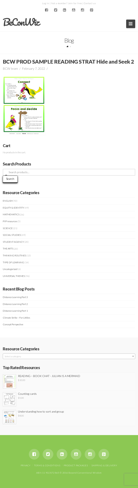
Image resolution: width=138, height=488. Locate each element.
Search (10, 178)
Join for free (75, 3)
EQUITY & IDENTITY (13, 207)
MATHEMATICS (11, 214)
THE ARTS (8, 248)
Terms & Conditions (47, 465)
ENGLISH (8, 200)
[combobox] (69, 356)
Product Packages (76, 465)
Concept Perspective (13, 324)
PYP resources (10, 221)
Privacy (26, 465)
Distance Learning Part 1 (15, 310)
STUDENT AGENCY (13, 241)
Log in (45, 3)
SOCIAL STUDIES (12, 234)
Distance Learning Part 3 (15, 297)
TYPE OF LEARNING (13, 262)
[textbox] (69, 356)
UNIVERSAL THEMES (14, 276)
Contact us (90, 3)
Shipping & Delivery (104, 465)
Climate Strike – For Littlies (16, 317)
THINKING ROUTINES (14, 255)
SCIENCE (8, 228)
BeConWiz (21, 22)
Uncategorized (10, 269)
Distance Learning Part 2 (15, 304)
